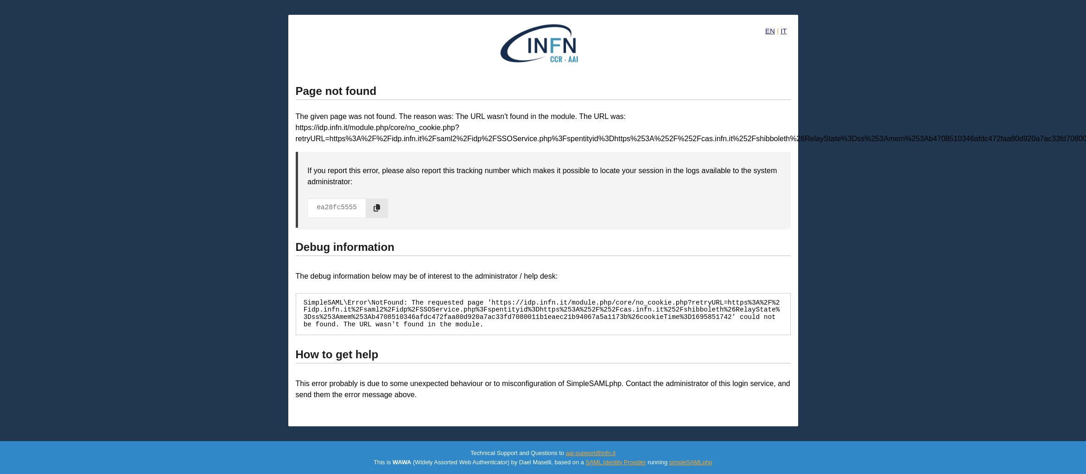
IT (784, 31)
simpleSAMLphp (690, 462)
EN (770, 31)
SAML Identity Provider (615, 462)
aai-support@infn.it (590, 452)
